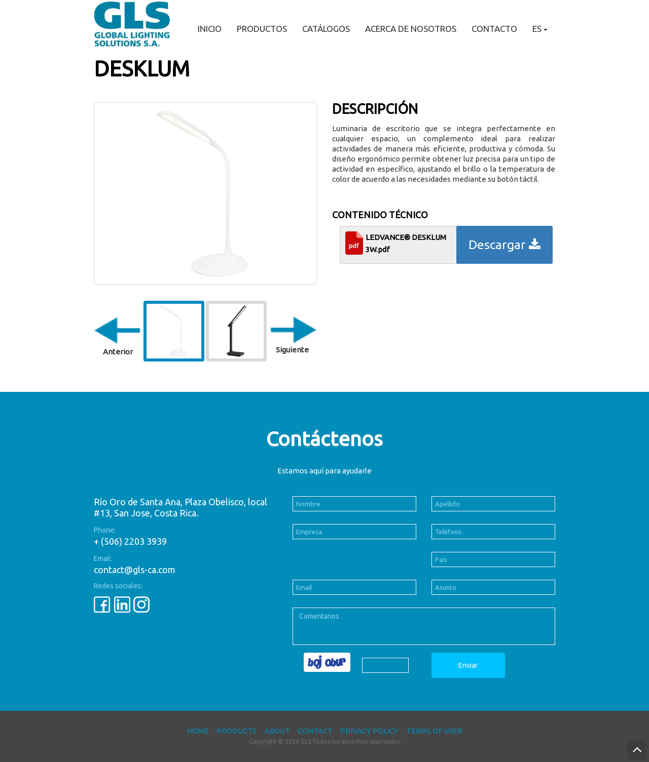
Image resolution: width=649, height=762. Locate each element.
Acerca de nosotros (410, 28)
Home (198, 731)
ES (540, 28)
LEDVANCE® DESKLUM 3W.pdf (406, 243)
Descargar (504, 244)
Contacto (494, 28)
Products (237, 731)
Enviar (468, 665)
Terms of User (434, 731)
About (277, 731)
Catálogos (326, 28)
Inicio (210, 28)
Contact (315, 731)
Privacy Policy (369, 731)
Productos (262, 28)
